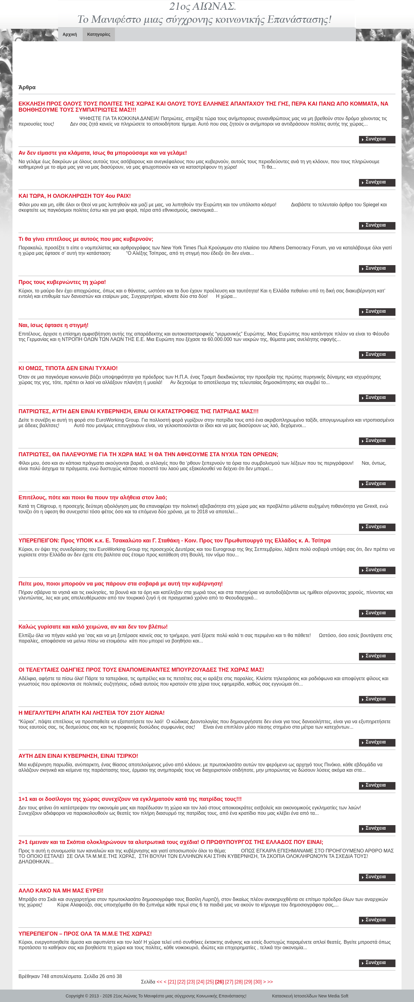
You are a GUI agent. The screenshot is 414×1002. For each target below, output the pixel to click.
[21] (172, 981)
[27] (229, 981)
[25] (210, 981)
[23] (191, 981)
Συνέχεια (376, 138)
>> (270, 981)
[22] (181, 981)
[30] (258, 981)
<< (159, 981)
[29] (248, 981)
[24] (200, 981)
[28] (239, 981)
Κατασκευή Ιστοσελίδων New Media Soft (310, 996)
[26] (219, 981)
